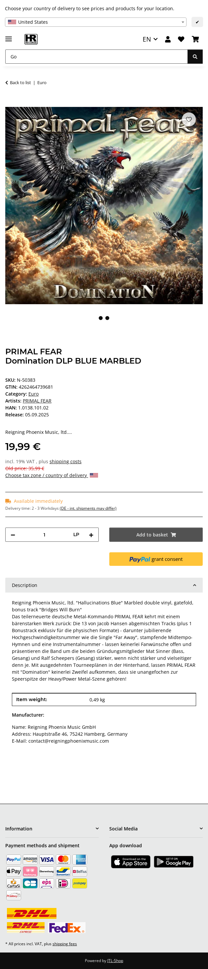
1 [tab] (101, 318)
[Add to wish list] (189, 119)
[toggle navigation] (8, 36)
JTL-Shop (115, 960)
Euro (33, 394)
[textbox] (95, 22)
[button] (167, 39)
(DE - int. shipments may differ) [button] (88, 508)
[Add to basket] (10, 103)
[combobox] (96, 22)
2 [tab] (107, 318)
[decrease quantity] (13, 534)
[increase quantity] (91, 534)
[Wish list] (181, 39)
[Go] (96, 56)
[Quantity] (44, 534)
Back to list (20, 82)
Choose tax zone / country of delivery (51, 475)
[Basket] (195, 39)
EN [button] (147, 39)
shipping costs (66, 461)
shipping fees (64, 944)
